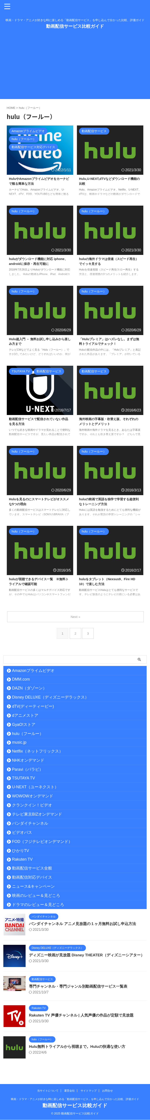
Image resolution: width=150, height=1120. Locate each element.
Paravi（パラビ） (27, 769)
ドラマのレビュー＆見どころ (38, 904)
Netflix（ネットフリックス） (37, 751)
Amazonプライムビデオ (33, 670)
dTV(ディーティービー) (33, 706)
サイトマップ (89, 1090)
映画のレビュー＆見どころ (36, 895)
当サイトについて (48, 1090)
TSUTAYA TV (23, 778)
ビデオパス (22, 832)
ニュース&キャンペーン (33, 886)
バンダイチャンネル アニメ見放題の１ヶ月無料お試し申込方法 (85, 923)
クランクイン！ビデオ (32, 805)
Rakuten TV (22, 859)
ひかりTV (20, 850)
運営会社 (69, 1090)
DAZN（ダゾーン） (29, 688)
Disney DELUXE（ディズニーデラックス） (50, 697)
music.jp (19, 742)
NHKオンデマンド (28, 760)
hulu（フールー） (27, 733)
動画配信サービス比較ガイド (75, 26)
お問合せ (107, 1090)
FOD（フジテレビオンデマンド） (42, 841)
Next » (76, 617)
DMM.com (21, 679)
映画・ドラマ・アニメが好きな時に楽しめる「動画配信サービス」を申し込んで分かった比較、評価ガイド (75, 1099)
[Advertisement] (75, 68)
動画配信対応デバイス (32, 877)
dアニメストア (25, 715)
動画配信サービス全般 (32, 868)
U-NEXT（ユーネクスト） (35, 787)
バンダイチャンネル (30, 823)
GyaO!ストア (23, 724)
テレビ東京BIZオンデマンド (37, 814)
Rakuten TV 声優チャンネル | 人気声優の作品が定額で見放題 (84, 1019)
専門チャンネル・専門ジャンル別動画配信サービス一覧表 (81, 990)
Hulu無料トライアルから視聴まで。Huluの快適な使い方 (80, 1050)
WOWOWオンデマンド (32, 796)
